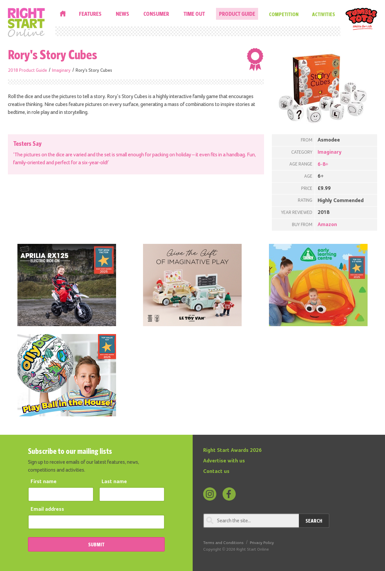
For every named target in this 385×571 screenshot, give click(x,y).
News (122, 13)
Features (90, 13)
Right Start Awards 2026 (232, 450)
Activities (323, 14)
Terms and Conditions (223, 543)
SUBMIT (96, 544)
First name (44, 481)
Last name (114, 481)
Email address (47, 509)
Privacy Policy (262, 543)
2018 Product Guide (27, 70)
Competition (284, 14)
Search (313, 521)
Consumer (156, 13)
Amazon (327, 224)
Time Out (194, 13)
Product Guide (237, 13)
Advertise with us (224, 461)
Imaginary (61, 70)
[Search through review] (251, 520)
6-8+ (323, 164)
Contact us (216, 471)
